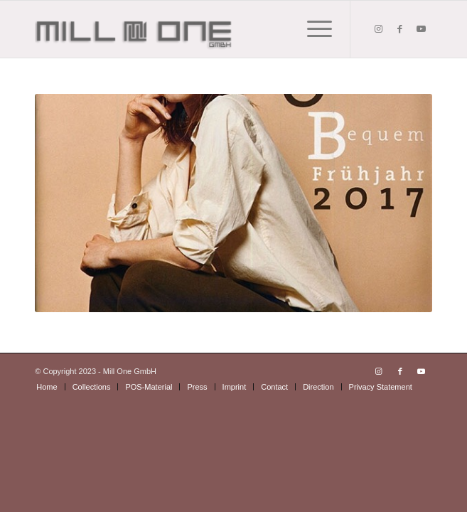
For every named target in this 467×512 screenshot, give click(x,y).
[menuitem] (46, 386)
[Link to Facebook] (400, 29)
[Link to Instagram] (379, 29)
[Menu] (312, 29)
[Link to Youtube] (421, 29)
